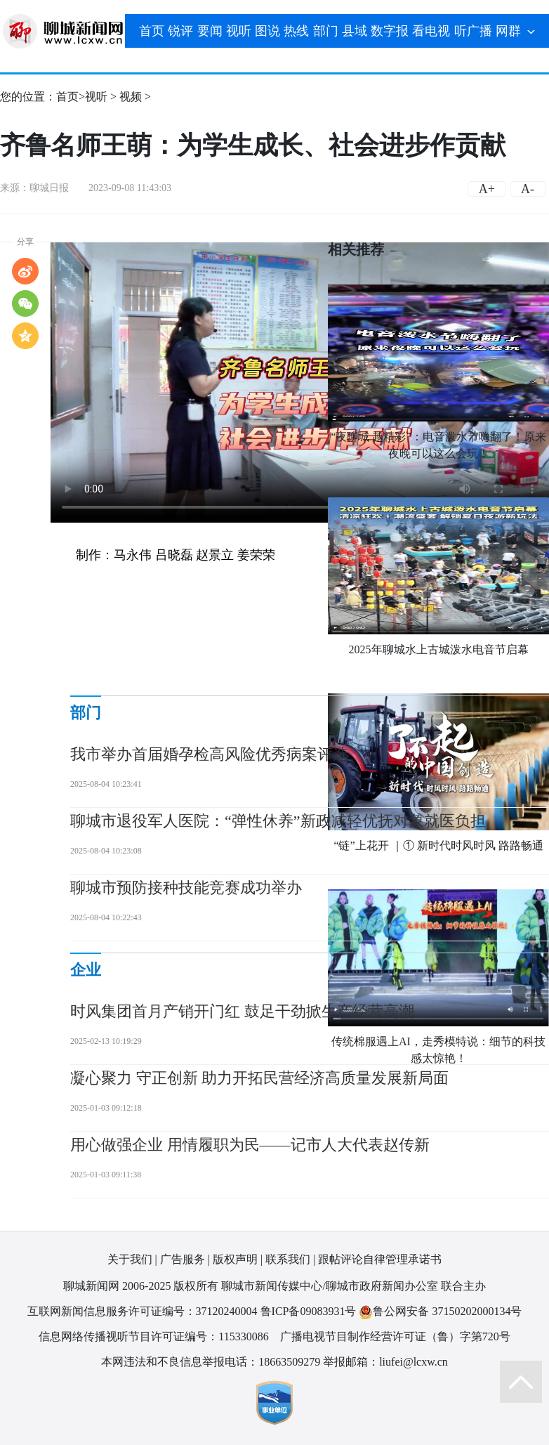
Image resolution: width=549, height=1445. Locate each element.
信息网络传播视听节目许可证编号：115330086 (153, 1336)
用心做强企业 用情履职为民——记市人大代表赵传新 (250, 1144)
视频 (130, 97)
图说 (267, 31)
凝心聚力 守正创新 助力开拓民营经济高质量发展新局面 (259, 1078)
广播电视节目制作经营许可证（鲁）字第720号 (395, 1336)
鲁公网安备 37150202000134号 (440, 1312)
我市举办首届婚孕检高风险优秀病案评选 (209, 754)
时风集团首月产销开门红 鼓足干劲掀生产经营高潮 (242, 1011)
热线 (296, 31)
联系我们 (287, 1259)
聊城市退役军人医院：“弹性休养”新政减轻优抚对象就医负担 (278, 821)
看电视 (431, 31)
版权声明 (235, 1259)
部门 (325, 31)
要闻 (210, 31)
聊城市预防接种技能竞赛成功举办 (186, 887)
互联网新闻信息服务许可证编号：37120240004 (142, 1311)
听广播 (473, 31)
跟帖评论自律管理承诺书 (380, 1259)
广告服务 (182, 1259)
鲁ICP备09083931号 (308, 1311)
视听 (238, 31)
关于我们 (129, 1259)
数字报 (390, 31)
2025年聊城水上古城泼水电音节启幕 (439, 649)
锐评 (180, 31)
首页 (151, 31)
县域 (354, 31)
